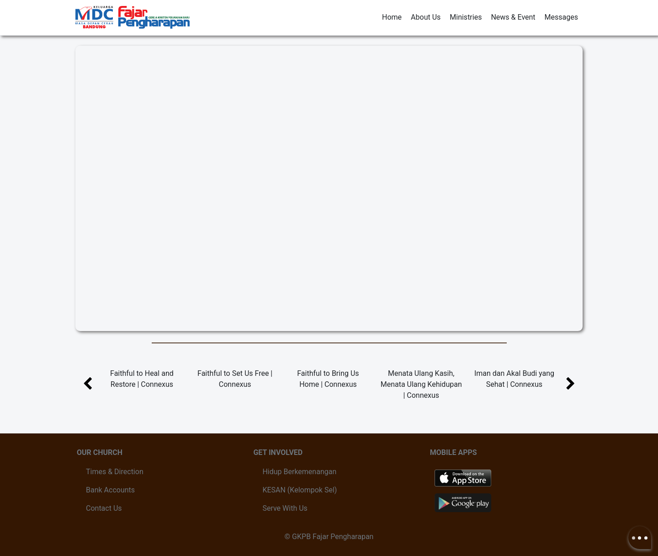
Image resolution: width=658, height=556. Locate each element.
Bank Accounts (110, 490)
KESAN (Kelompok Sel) (299, 490)
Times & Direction (114, 471)
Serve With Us (284, 508)
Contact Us (104, 508)
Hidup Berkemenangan (299, 471)
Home (392, 17)
